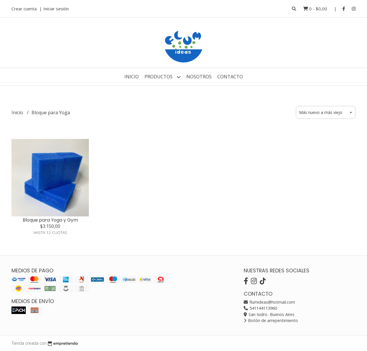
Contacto (230, 76)
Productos (163, 77)
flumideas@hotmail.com (269, 302)
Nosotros (199, 76)
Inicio (131, 76)
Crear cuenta (24, 8)
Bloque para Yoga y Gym (50, 220)
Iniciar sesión (56, 8)
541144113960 (260, 308)
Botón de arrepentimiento (271, 320)
